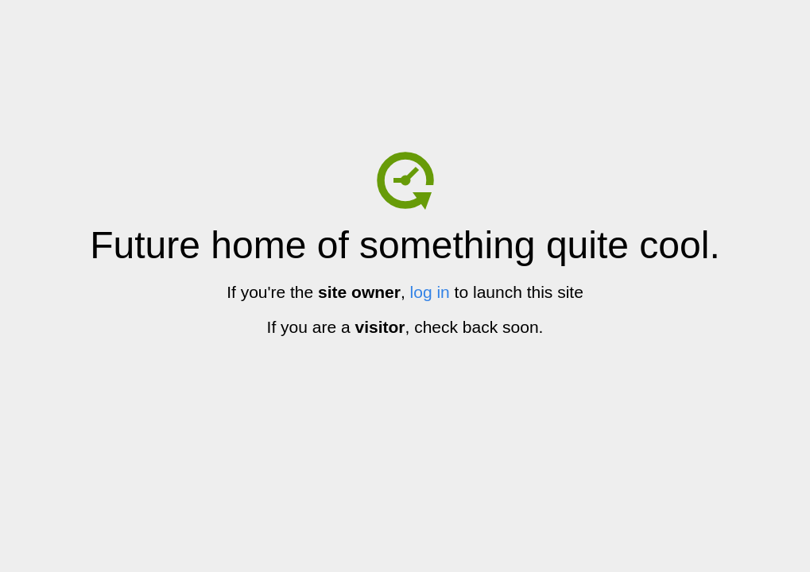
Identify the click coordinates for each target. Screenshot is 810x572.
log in (430, 292)
